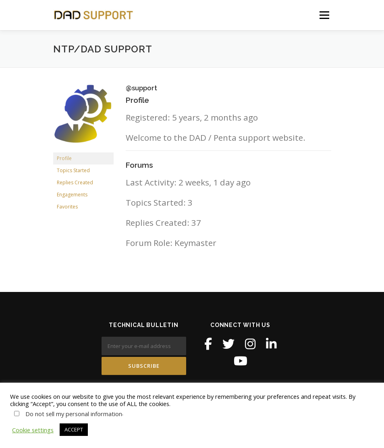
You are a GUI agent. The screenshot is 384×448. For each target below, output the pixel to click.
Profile (64, 158)
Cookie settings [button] (33, 429)
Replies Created (75, 182)
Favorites (67, 206)
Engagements (72, 194)
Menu (324, 15)
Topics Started (73, 170)
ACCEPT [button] (73, 429)
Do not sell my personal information (73, 413)
